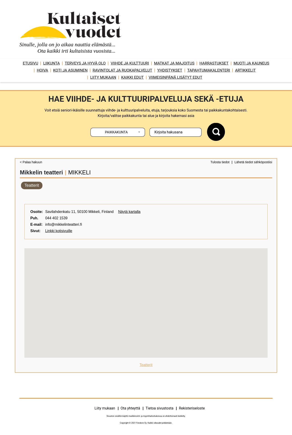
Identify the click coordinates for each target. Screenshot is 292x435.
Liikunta (51, 63)
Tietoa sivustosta (159, 408)
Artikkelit (245, 70)
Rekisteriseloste (192, 408)
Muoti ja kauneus (251, 63)
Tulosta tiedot (219, 162)
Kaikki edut (132, 77)
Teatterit (31, 185)
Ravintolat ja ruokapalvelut (122, 70)
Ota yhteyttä (130, 408)
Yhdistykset (169, 70)
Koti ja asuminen (70, 70)
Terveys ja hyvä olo (85, 63)
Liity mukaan (103, 77)
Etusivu (30, 63)
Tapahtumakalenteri (208, 70)
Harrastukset (213, 63)
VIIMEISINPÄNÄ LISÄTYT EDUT (175, 77)
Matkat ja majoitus (174, 63)
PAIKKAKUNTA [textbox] (116, 132)
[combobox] (117, 132)
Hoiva (42, 70)
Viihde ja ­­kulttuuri (130, 63)
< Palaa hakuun (31, 162)
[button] (146, 299)
